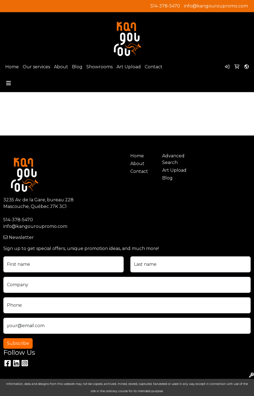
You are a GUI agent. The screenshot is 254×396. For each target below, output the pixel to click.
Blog (77, 66)
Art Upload (128, 66)
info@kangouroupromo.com (216, 6)
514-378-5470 (165, 6)
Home (12, 66)
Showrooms (99, 66)
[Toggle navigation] (8, 83)
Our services (36, 66)
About (61, 66)
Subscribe (18, 343)
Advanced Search (173, 159)
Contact (153, 66)
